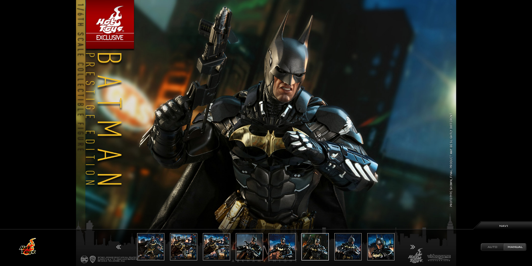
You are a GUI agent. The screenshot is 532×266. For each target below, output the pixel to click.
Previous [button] (118, 247)
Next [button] (412, 247)
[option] (266, 133)
